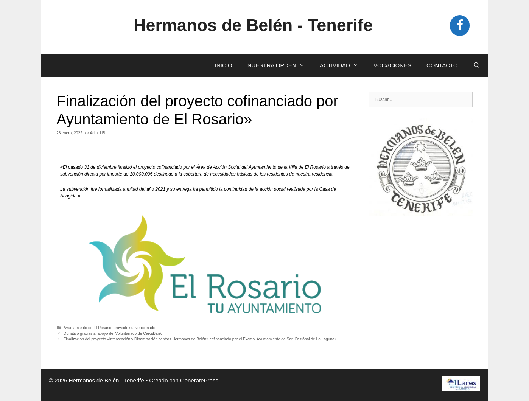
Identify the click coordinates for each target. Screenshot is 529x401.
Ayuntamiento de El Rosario (87, 328)
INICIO (223, 65)
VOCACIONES (392, 65)
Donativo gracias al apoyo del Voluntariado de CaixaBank (113, 333)
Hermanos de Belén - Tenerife (253, 25)
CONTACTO (442, 65)
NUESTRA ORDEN (279, 65)
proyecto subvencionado (134, 328)
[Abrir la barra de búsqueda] (476, 65)
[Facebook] (460, 25)
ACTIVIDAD (343, 65)
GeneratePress (199, 380)
